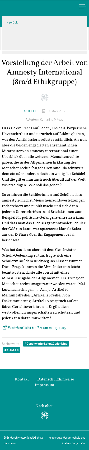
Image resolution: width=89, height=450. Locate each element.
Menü (77, 6)
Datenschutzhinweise (55, 379)
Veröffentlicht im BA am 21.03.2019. (37, 327)
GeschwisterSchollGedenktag (47, 344)
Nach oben (45, 405)
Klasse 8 (12, 350)
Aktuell (30, 111)
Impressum (44, 385)
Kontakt (22, 379)
